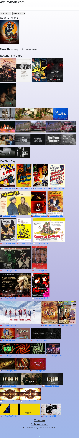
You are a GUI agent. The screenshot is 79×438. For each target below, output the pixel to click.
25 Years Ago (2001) (9, 386)
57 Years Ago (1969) (42, 243)
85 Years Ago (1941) (25, 188)
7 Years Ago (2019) (66, 325)
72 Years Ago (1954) (40, 216)
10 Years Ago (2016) (29, 401)
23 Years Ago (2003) (52, 386)
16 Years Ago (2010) (41, 298)
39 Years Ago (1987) (41, 271)
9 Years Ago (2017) (9, 325)
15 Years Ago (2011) (9, 401)
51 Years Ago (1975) (9, 271)
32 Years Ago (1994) (9, 371)
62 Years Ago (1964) (39, 340)
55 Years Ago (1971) (9, 356)
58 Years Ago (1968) (26, 243)
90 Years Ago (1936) (9, 188)
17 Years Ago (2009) (9, 298)
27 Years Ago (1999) (39, 371)
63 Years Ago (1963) (56, 216)
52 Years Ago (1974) (54, 356)
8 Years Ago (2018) (49, 325)
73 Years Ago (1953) (9, 216)
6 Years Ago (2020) (49, 416)
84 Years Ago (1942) (42, 188)
